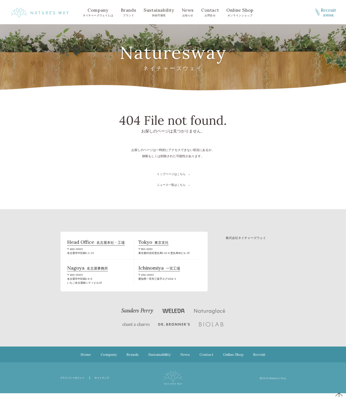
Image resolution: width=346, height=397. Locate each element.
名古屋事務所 (87, 271)
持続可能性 (159, 12)
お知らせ (188, 12)
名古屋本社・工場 (96, 243)
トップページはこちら (171, 174)
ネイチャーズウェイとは (98, 12)
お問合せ (210, 12)
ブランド (128, 12)
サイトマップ (107, 381)
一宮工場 (159, 271)
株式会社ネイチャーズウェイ (246, 237)
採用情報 (328, 12)
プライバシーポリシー (74, 381)
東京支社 (153, 243)
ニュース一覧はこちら (171, 184)
